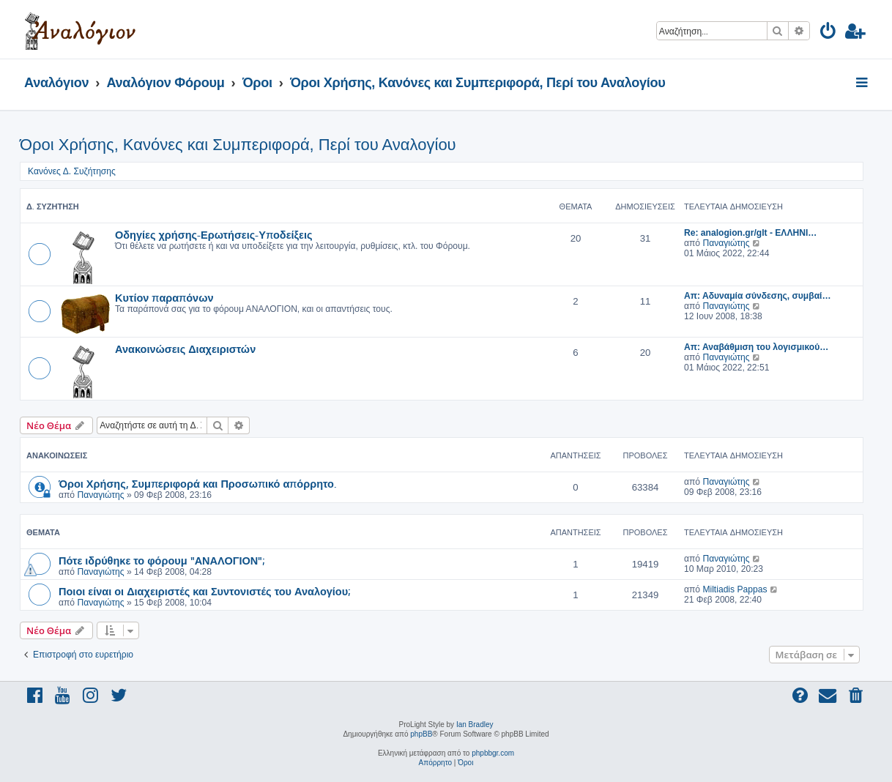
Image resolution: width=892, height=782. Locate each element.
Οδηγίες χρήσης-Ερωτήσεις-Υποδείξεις (214, 234)
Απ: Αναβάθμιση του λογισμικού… (756, 347)
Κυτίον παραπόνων (164, 297)
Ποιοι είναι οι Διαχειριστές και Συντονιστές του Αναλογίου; (204, 590)
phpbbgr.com (493, 753)
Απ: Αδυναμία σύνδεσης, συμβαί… (757, 296)
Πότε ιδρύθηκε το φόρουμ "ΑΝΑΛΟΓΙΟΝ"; (161, 560)
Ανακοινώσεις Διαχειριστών (185, 348)
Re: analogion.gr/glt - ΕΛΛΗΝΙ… (750, 233)
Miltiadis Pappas (734, 589)
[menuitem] (828, 33)
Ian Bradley (475, 724)
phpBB (421, 734)
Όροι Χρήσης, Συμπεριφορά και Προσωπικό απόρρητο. (197, 483)
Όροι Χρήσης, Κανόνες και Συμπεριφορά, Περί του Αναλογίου (238, 144)
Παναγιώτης (725, 243)
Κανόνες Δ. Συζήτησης (72, 171)
